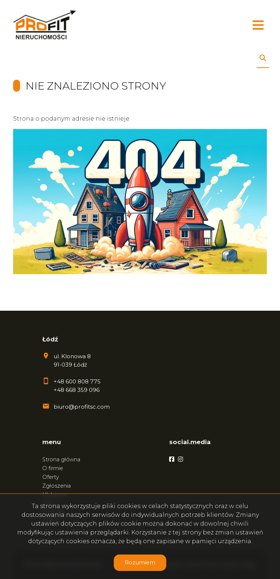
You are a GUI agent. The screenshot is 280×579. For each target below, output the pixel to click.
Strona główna (61, 459)
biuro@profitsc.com (82, 406)
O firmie (52, 468)
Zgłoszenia (56, 485)
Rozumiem (140, 562)
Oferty (50, 477)
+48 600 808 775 (77, 381)
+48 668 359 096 (77, 389)
